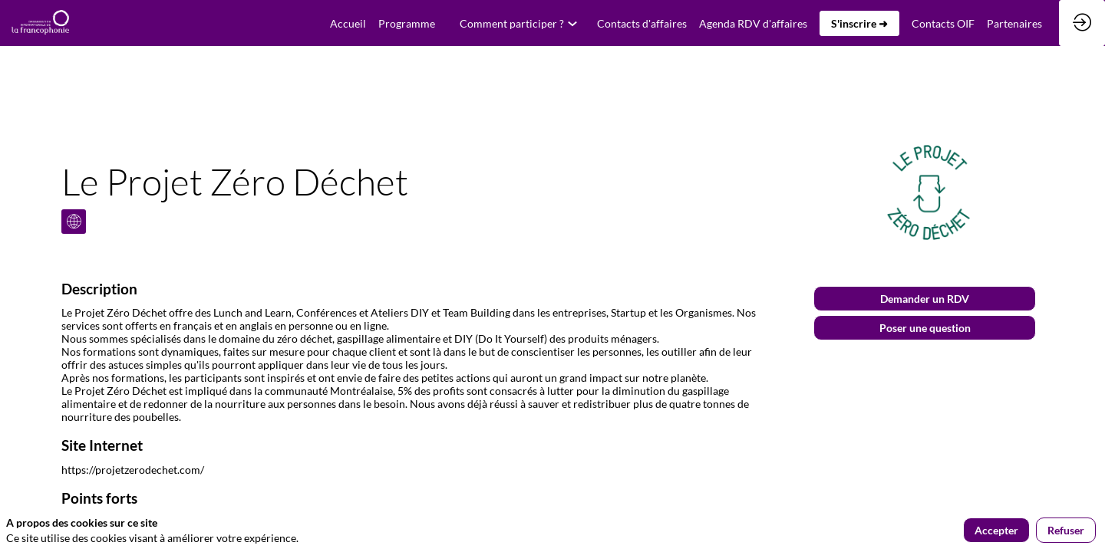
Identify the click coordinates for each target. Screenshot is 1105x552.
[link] (406, 23)
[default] (348, 23)
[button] (859, 23)
